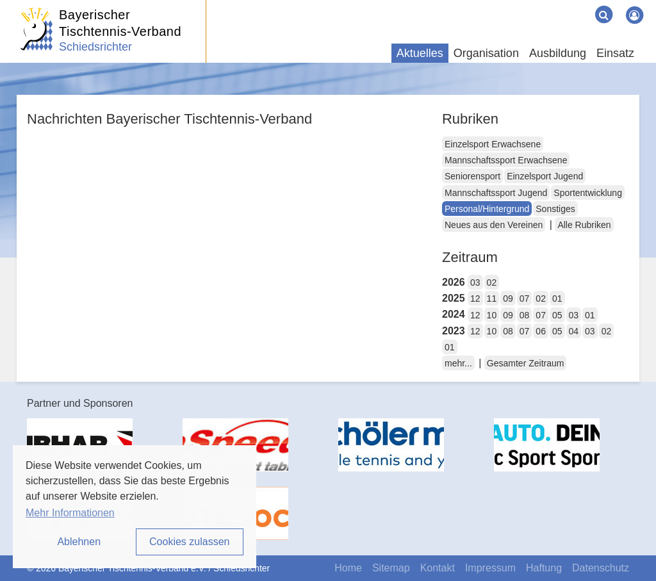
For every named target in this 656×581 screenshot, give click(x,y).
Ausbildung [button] (557, 53)
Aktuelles (420, 53)
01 (557, 298)
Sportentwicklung (588, 193)
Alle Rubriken (584, 225)
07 (525, 298)
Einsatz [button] (615, 53)
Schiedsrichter (95, 46)
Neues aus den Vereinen (494, 225)
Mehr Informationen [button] (70, 512)
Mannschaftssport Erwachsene (506, 160)
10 (492, 315)
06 (541, 331)
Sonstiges (555, 209)
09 (508, 298)
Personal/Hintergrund (487, 209)
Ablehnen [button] (79, 541)
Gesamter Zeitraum (525, 363)
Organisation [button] (486, 53)
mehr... (458, 363)
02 (492, 282)
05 (557, 315)
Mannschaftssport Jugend (496, 193)
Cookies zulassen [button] (189, 541)
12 (475, 298)
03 (475, 282)
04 (574, 331)
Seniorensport (472, 176)
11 (492, 298)
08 (525, 315)
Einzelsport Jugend (545, 176)
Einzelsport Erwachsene (493, 144)
